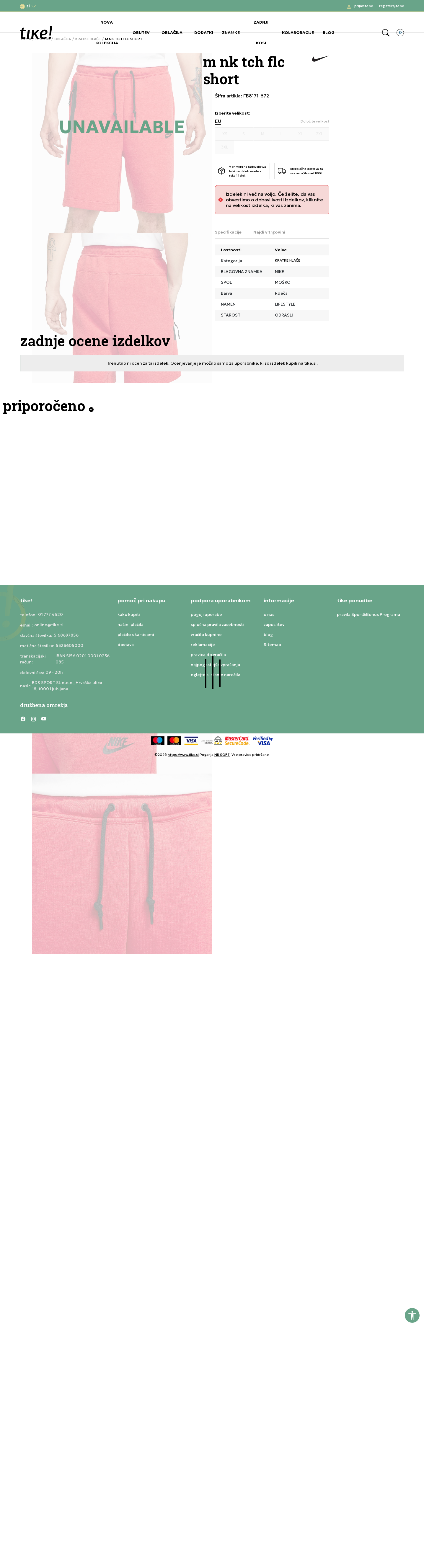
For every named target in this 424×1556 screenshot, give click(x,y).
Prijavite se (363, 6)
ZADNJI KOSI (261, 32)
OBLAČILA (172, 32)
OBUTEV (141, 32)
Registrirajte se (391, 6)
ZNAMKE (231, 32)
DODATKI (203, 32)
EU (218, 121)
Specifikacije (228, 232)
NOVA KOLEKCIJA (106, 32)
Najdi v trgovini (269, 232)
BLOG (329, 32)
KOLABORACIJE (298, 32)
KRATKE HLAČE (287, 260)
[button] (28, 6)
